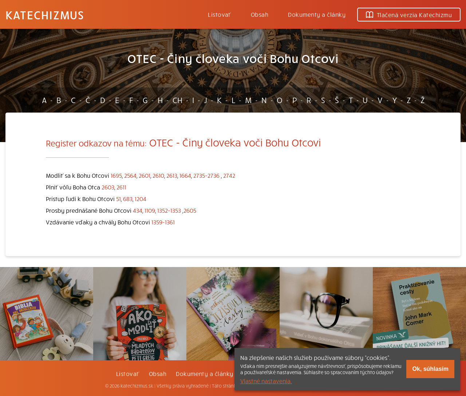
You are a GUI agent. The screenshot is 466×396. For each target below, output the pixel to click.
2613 (171, 175)
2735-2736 (206, 175)
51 (118, 198)
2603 (108, 187)
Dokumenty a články (316, 14)
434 (137, 210)
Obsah (259, 14)
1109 (150, 210)
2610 (158, 175)
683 (128, 198)
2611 (121, 187)
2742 (229, 175)
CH (177, 100)
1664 (185, 175)
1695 (116, 175)
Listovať (219, 14)
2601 (144, 175)
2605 (189, 210)
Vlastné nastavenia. (266, 380)
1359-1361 (163, 222)
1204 (140, 198)
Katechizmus (44, 14)
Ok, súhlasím (430, 369)
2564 (130, 175)
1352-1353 (169, 210)
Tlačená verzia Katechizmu (409, 14)
